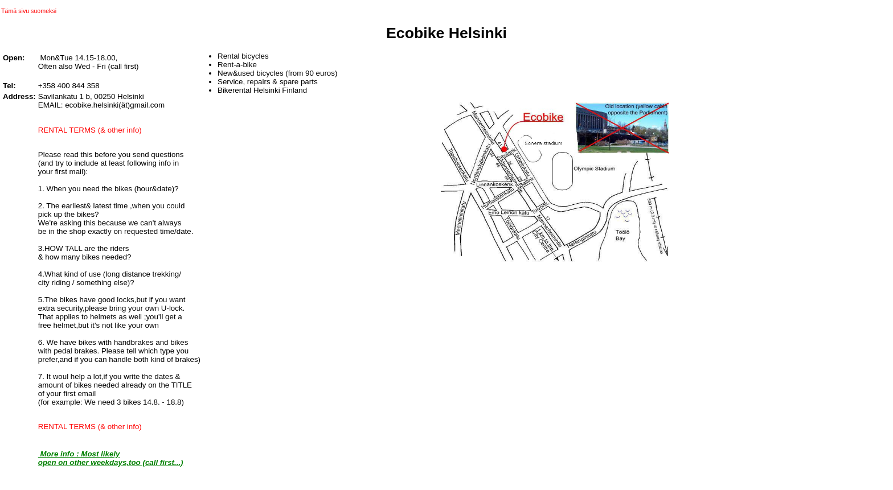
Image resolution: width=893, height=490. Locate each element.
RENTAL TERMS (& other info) (90, 130)
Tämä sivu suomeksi (28, 10)
